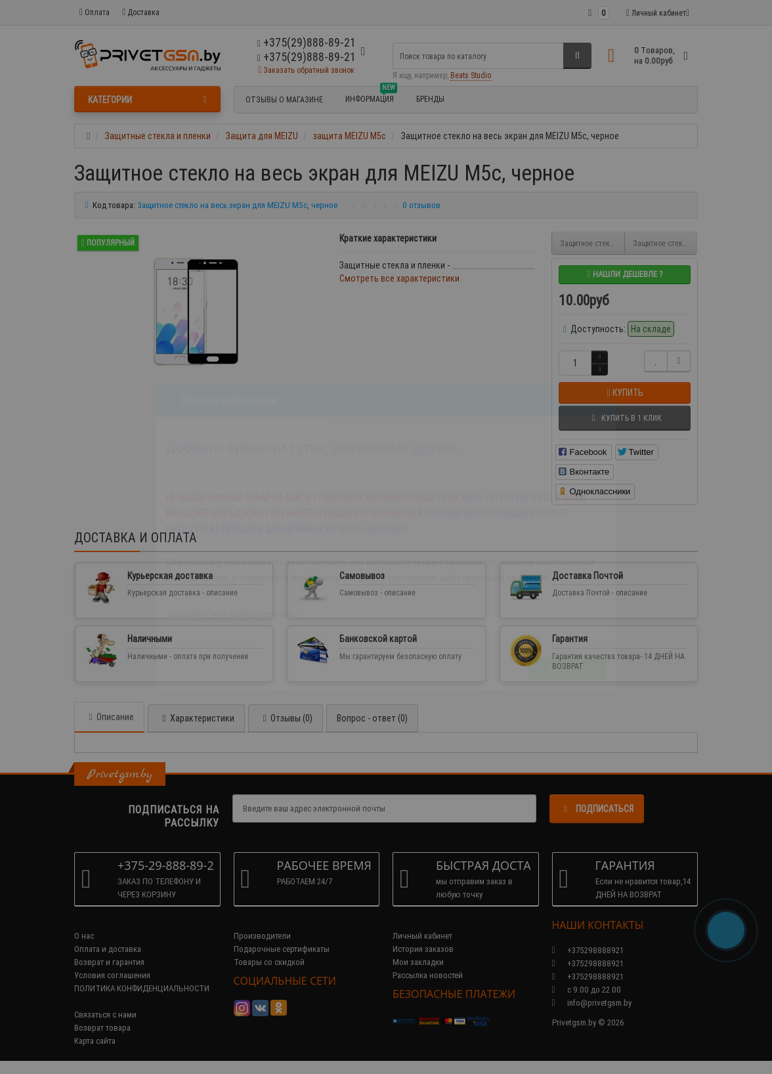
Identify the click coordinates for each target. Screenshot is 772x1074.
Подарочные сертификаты (282, 949)
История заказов (423, 949)
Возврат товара (102, 1027)
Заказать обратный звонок (306, 70)
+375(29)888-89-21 (306, 56)
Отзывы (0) (285, 718)
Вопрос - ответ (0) (372, 718)
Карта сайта (95, 1040)
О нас (84, 935)
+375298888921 (588, 963)
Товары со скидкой (269, 962)
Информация (371, 97)
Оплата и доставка (107, 949)
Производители (262, 935)
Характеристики (196, 718)
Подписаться (596, 809)
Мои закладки (418, 962)
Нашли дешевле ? (624, 274)
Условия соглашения (112, 975)
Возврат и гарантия (109, 962)
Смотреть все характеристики (399, 278)
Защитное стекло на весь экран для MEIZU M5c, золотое (665, 243)
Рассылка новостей (428, 975)
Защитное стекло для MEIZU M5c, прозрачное (592, 243)
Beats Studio (470, 75)
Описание (109, 717)
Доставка (141, 12)
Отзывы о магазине (284, 99)
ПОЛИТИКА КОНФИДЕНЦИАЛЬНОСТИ (141, 988)
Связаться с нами (105, 1014)
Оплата (94, 12)
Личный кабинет (422, 935)
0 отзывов (421, 205)
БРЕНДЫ (430, 99)
